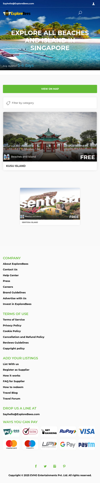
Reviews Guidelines (16, 342)
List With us (11, 364)
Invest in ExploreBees (17, 303)
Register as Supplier (16, 369)
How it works (11, 375)
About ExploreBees (15, 263)
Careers (8, 286)
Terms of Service (14, 319)
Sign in (94, 4)
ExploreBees (20, 13)
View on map (50, 88)
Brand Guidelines (14, 292)
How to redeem (13, 387)
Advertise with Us (14, 298)
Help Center (11, 275)
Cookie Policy (12, 331)
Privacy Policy (12, 325)
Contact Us (10, 269)
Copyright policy (14, 348)
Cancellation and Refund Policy (23, 336)
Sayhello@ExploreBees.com (21, 414)
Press (6, 280)
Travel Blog (10, 392)
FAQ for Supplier (14, 381)
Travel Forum (11, 398)
